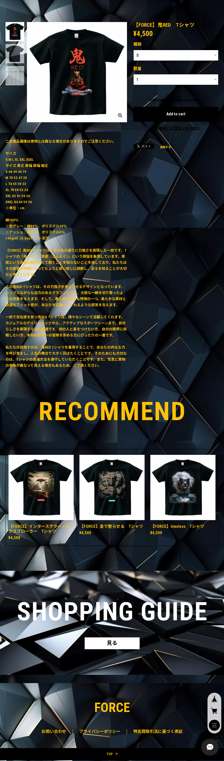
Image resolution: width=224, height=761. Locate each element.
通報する (165, 147)
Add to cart (176, 114)
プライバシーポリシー (99, 732)
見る (112, 643)
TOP (112, 755)
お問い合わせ (54, 732)
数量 (137, 68)
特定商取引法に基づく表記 (158, 732)
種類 (137, 44)
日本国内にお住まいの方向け (176, 128)
